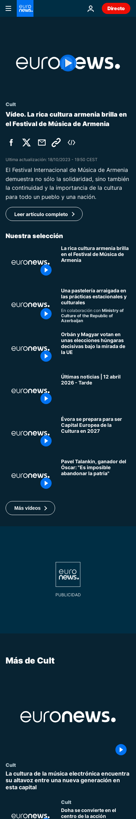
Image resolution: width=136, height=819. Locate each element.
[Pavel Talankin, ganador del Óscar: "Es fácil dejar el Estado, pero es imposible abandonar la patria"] (95, 476)
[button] (30, 508)
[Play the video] (68, 63)
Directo (116, 8)
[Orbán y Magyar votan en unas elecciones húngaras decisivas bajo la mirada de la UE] (95, 349)
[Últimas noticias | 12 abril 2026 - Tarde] (95, 391)
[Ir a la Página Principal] (25, 8)
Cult (11, 765)
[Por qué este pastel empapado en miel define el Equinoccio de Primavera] (95, 306)
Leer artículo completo (41, 214)
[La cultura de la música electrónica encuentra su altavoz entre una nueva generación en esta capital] (68, 781)
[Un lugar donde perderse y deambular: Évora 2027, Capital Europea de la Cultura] (95, 433)
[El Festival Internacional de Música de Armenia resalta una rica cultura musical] (95, 262)
